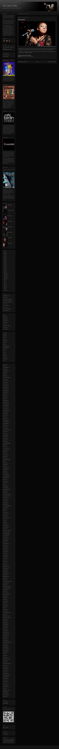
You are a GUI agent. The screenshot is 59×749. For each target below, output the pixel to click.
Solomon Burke (5, 668)
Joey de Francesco (6, 517)
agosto (5, 279)
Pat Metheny (5, 620)
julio (4, 280)
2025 (5, 253)
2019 (5, 261)
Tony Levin (4, 683)
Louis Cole (4, 553)
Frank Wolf (4, 466)
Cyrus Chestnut (5, 428)
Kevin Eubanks (5, 538)
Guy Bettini (5, 479)
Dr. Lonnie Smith (5, 448)
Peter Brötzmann (5, 624)
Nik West (4, 607)
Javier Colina (5, 500)
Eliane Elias (5, 451)
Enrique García (5, 454)
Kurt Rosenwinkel (5, 543)
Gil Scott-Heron (5, 469)
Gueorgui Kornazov (6, 476)
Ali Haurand (5, 375)
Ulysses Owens (5, 686)
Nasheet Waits (5, 597)
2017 (5, 264)
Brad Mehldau (5, 402)
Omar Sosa (5, 614)
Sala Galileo (5, 327)
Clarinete (4, 339)
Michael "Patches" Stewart (7, 581)
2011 (5, 272)
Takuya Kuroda (5, 678)
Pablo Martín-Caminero (6, 617)
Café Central (5, 319)
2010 (5, 290)
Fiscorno (4, 342)
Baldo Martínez (5, 390)
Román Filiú (5, 655)
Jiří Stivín (4, 510)
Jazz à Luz (4, 307)
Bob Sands (5, 398)
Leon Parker (5, 548)
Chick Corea (5, 413)
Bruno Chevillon (5, 405)
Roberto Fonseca (5, 648)
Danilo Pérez (5, 433)
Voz (23, 13)
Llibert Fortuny (5, 550)
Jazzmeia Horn (5, 504)
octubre (5, 276)
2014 (5, 268)
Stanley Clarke (5, 671)
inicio (38, 61)
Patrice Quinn (5, 622)
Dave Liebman (5, 438)
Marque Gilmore (5, 573)
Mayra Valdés (5, 579)
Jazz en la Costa (5, 305)
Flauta (4, 344)
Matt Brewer (5, 578)
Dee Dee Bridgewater (6, 443)
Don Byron (4, 446)
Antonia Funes (5, 382)
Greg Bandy (5, 471)
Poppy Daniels (10, 243)
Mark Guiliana (10, 226)
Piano (4, 350)
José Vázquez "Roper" (6, 530)
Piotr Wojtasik (5, 630)
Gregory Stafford (5, 474)
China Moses (5, 415)
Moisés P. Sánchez (11, 210)
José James (5, 528)
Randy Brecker (5, 635)
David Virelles (5, 441)
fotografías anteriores (52, 61)
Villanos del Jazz (5, 310)
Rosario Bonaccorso (6, 658)
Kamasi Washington (6, 533)
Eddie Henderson (5, 449)
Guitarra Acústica (5, 345)
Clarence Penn (5, 425)
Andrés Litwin (5, 380)
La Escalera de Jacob (6, 325)
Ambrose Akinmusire (6, 377)
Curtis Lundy (5, 426)
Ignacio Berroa (5, 487)
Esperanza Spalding (6, 459)
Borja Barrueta (10, 204)
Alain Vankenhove (6, 370)
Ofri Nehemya (10, 232)
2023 (5, 256)
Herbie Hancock (5, 482)
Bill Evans (4, 395)
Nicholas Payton (5, 601)
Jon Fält (4, 520)
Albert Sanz (5, 372)
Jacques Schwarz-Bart (6, 494)
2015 (5, 267)
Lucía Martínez (5, 558)
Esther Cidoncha (5, 701)
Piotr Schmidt (5, 627)
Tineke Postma (5, 681)
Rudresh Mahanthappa (6, 663)
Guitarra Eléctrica (5, 347)
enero (5, 288)
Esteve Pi (4, 461)
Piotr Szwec (5, 629)
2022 (5, 257)
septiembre (6, 277)
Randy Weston (5, 637)
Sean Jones (5, 665)
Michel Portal (5, 584)
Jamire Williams (5, 499)
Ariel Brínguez (5, 387)
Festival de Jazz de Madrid (7, 300)
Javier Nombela (5, 703)
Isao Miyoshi (5, 492)
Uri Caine (4, 688)
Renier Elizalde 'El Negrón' (7, 642)
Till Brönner (5, 680)
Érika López (5, 696)
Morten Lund (5, 596)
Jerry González (5, 507)
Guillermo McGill (5, 477)
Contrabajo (5, 340)
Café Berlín (5, 317)
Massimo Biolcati (5, 576)
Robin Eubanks (5, 652)
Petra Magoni (5, 625)
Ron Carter (5, 657)
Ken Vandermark (5, 535)
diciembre (5, 273)
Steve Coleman (5, 676)
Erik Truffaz (5, 456)
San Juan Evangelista (28, 56)
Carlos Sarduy (5, 408)
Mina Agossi (23, 56)
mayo (5, 283)
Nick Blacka (9, 237)
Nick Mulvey (5, 604)
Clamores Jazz (5, 320)
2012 (5, 271)
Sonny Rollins (5, 670)
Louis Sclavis (5, 556)
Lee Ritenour (5, 545)
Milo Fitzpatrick (5, 589)
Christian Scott (5, 421)
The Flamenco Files (6, 54)
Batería (4, 337)
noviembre (5, 275)
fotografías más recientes (22, 61)
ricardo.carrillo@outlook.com (7, 49)
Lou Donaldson (5, 551)
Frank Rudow (5, 464)
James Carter (5, 497)
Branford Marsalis (6, 403)
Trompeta (4, 357)
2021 (5, 259)
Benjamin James (5, 393)
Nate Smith (5, 599)
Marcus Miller (5, 569)
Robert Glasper (5, 645)
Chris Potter (5, 418)
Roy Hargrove (5, 660)
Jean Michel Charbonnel (7, 505)
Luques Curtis (5, 561)
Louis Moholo (5, 555)
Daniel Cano (5, 431)
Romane (4, 653)
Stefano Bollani (5, 673)
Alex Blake (4, 374)
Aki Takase (4, 369)
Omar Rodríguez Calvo (6, 612)
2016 (5, 265)
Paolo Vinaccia (5, 619)
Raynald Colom (5, 640)
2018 (5, 263)
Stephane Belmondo (6, 675)
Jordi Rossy (5, 522)
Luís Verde (4, 563)
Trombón (4, 355)
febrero (5, 287)
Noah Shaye (5, 609)
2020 (5, 260)
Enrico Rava (5, 453)
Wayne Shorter (5, 691)
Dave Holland (5, 436)
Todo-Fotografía (5, 56)
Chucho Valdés (5, 423)
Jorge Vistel (5, 523)
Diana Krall (5, 444)
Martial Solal (5, 574)
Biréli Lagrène (5, 397)
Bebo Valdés (5, 392)
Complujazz (5, 297)
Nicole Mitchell (5, 606)
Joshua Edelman (5, 525)
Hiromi (4, 484)
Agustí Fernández (6, 367)
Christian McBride (6, 420)
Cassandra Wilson (6, 410)
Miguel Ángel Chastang (6, 586)
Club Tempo (5, 322)
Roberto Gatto (5, 650)
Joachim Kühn (5, 512)
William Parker (5, 693)
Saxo (4, 352)
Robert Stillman (10, 221)
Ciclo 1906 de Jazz (6, 295)
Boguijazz (4, 315)
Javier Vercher (5, 502)
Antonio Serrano (5, 385)
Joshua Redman (5, 527)
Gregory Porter (5, 472)
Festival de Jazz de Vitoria (7, 302)
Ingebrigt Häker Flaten (6, 489)
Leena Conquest (5, 546)
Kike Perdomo (5, 540)
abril (4, 284)
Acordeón (4, 334)
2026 (5, 252)
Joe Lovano (5, 515)
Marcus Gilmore (5, 568)
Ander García (10, 215)
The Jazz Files (9, 5)
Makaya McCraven (6, 566)
